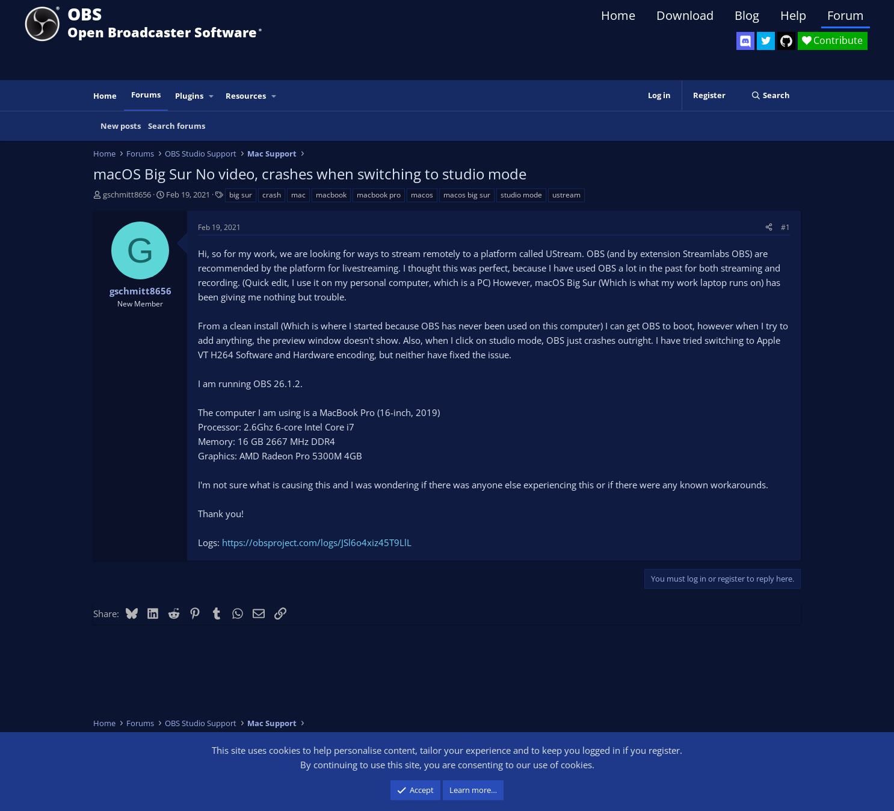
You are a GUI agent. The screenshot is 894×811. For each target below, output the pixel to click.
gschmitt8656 (127, 194)
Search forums (176, 125)
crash (271, 195)
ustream (566, 195)
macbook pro (379, 195)
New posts (120, 125)
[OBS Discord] (745, 41)
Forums (146, 94)
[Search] (770, 95)
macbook (331, 195)
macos (422, 195)
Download (685, 15)
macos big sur (466, 195)
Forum (845, 15)
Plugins (189, 95)
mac (298, 195)
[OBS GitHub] (786, 41)
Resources (246, 95)
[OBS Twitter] (766, 41)
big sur (240, 195)
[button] (212, 96)
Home (618, 15)
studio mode (521, 195)
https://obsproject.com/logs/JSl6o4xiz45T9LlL (317, 542)
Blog (747, 15)
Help (793, 15)
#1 (785, 227)
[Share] (769, 227)
